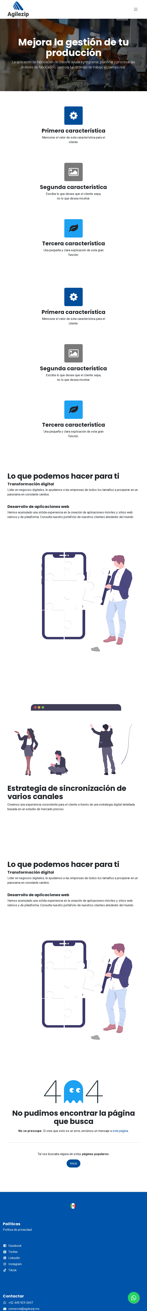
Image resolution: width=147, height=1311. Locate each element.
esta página (120, 1131)
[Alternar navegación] (136, 9)
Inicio (73, 1163)
